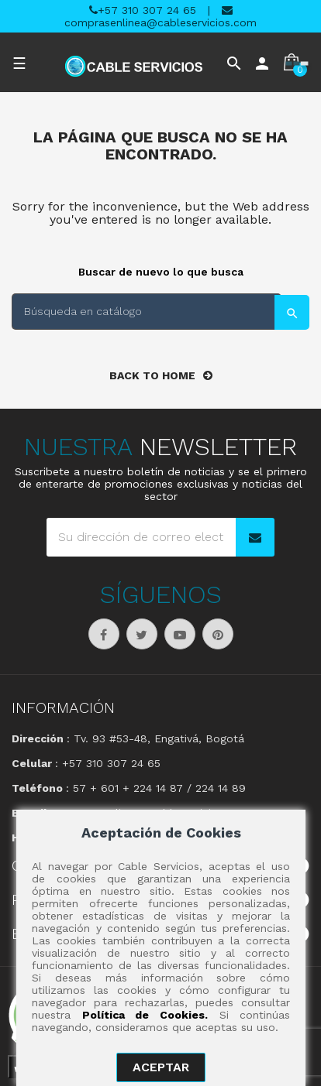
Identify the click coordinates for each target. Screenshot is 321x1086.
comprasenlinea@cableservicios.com (160, 17)
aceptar (161, 1067)
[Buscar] (146, 311)
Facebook (104, 634)
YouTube (180, 634)
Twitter (142, 634)
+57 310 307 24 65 (142, 10)
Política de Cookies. (145, 1015)
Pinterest (218, 634)
